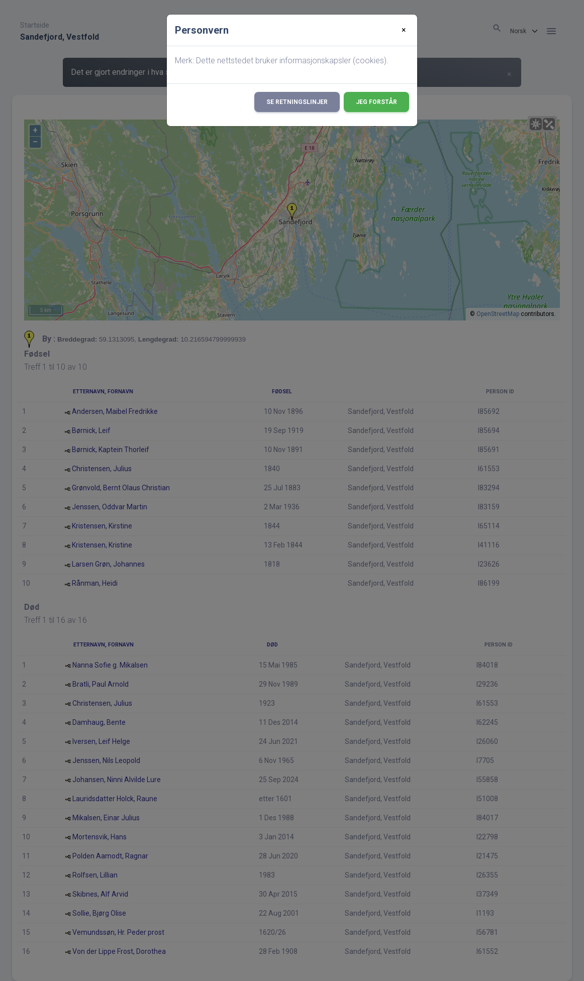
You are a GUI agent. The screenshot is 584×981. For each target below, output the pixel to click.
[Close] (404, 30)
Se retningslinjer (297, 101)
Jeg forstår (376, 101)
